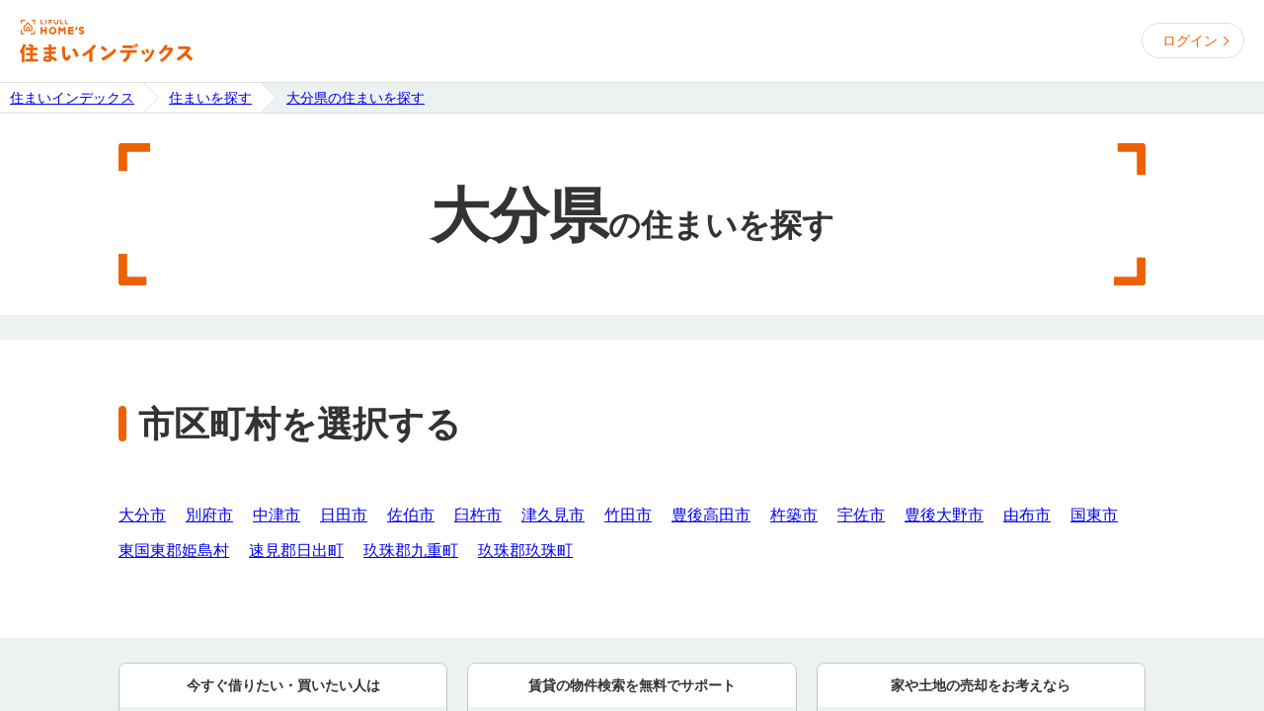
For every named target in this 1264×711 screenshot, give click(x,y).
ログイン (1190, 40)
